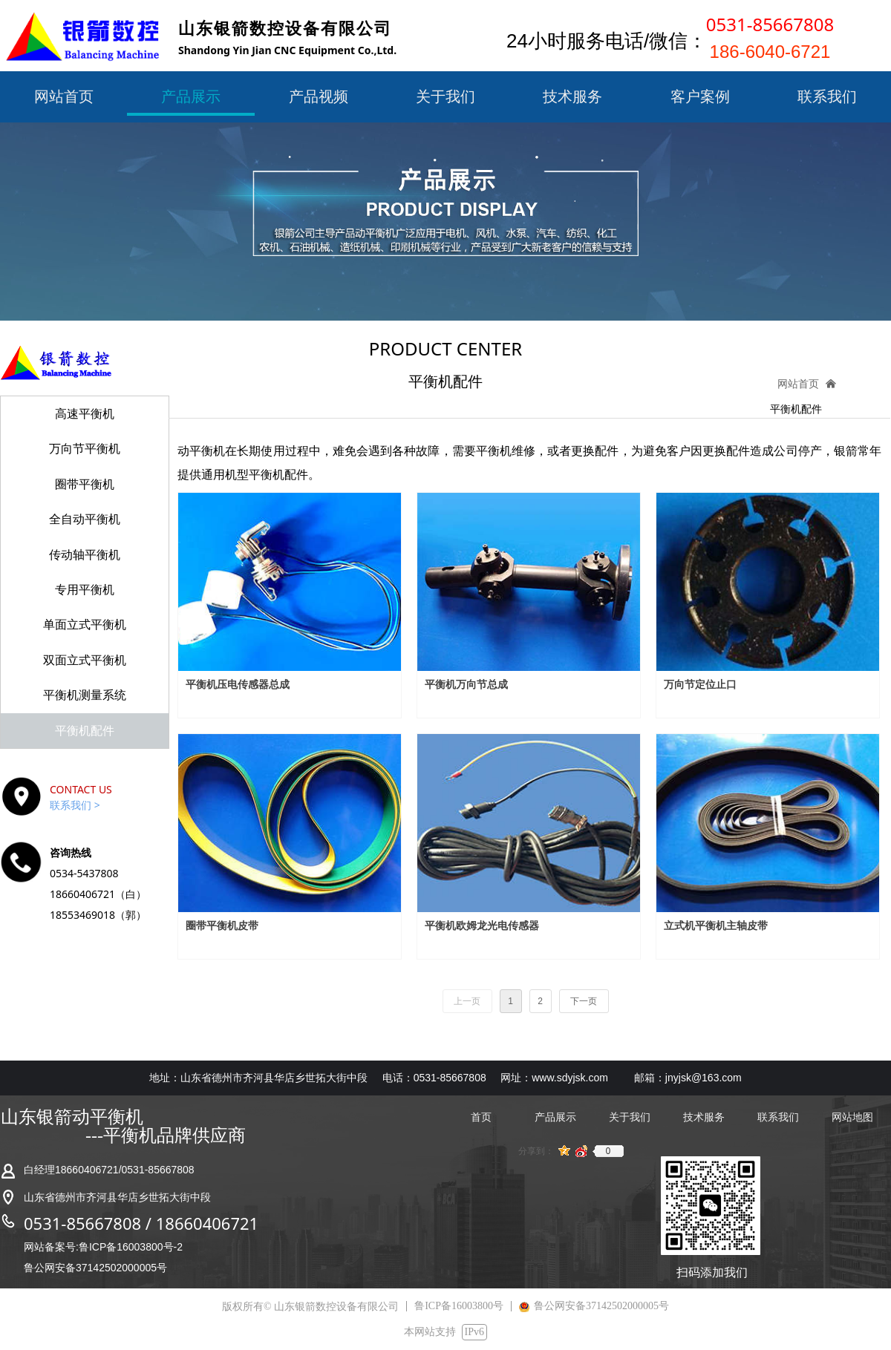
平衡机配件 (796, 409)
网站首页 (798, 384)
